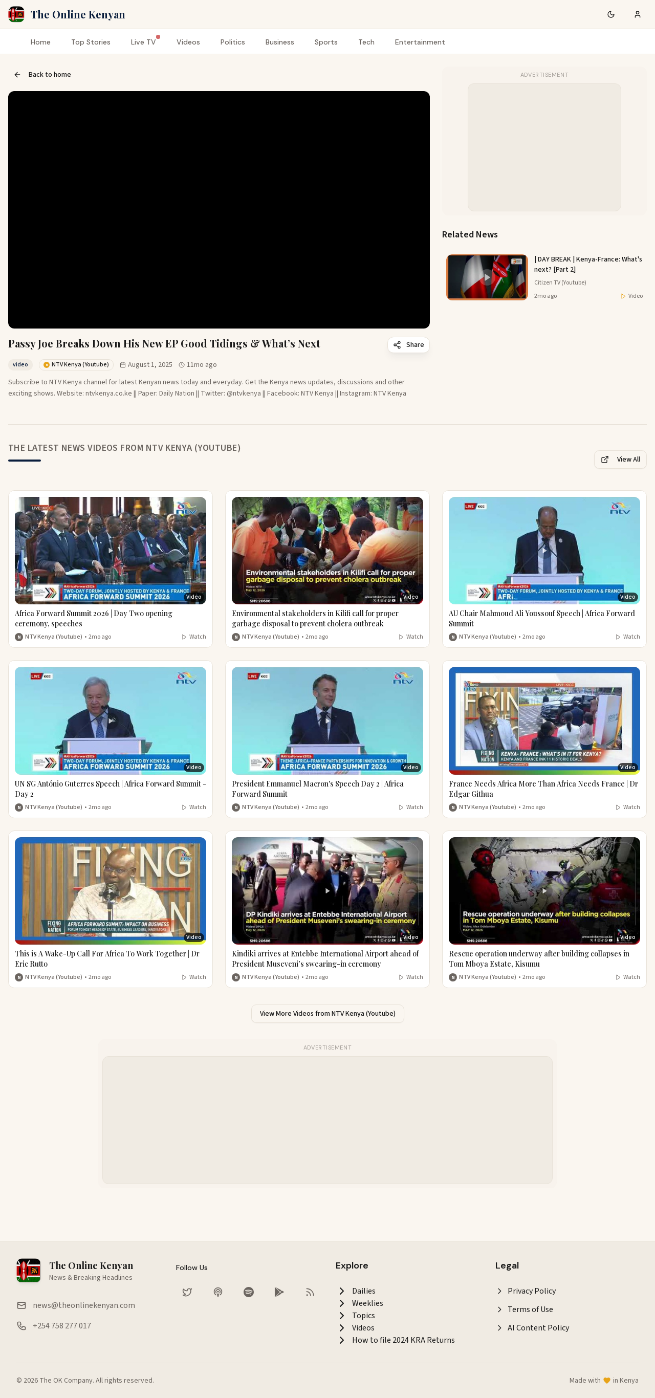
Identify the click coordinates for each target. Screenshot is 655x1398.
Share (408, 345)
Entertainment (420, 42)
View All (620, 459)
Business (280, 42)
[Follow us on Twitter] (187, 1292)
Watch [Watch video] (193, 637)
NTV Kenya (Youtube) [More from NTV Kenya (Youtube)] (53, 637)
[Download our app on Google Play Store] (279, 1292)
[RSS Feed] (310, 1292)
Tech (366, 42)
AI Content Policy (532, 1328)
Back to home (42, 75)
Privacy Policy (525, 1291)
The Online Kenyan (78, 14)
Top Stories (91, 42)
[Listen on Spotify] (248, 1292)
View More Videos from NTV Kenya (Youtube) (328, 1014)
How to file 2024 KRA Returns (395, 1340)
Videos (188, 42)
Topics (355, 1315)
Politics (233, 42)
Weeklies (359, 1303)
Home (41, 42)
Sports (326, 42)
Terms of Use (524, 1309)
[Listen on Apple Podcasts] (218, 1292)
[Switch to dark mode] (611, 14)
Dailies (356, 1291)
